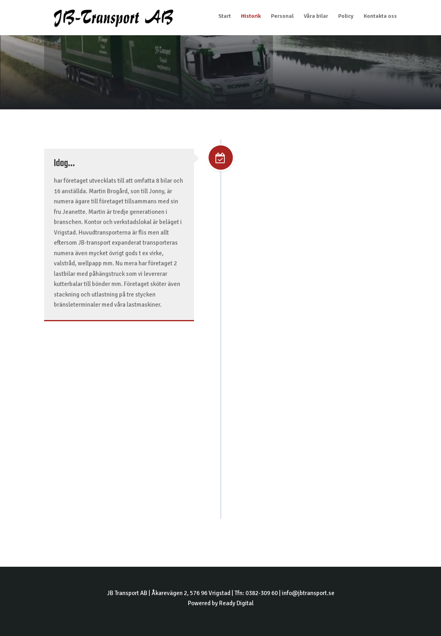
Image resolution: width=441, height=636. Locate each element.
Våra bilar (316, 16)
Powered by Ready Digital (221, 603)
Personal (282, 16)
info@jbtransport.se (308, 593)
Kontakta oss (380, 16)
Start (224, 16)
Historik (251, 16)
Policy (346, 16)
